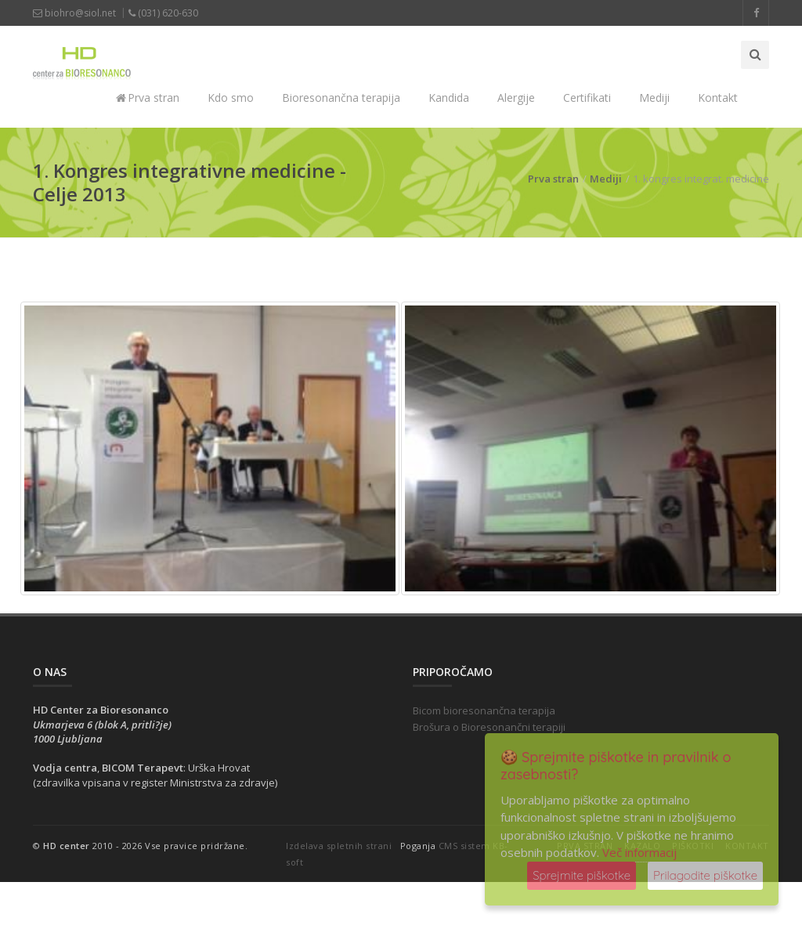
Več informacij (639, 852)
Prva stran (147, 97)
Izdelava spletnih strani (339, 845)
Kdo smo (231, 97)
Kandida (448, 97)
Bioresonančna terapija (341, 97)
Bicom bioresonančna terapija (484, 710)
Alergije (516, 97)
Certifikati (587, 97)
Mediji (654, 97)
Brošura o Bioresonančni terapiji (489, 727)
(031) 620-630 (163, 13)
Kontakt (718, 97)
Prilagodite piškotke (705, 875)
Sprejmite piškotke (581, 875)
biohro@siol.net (74, 13)
